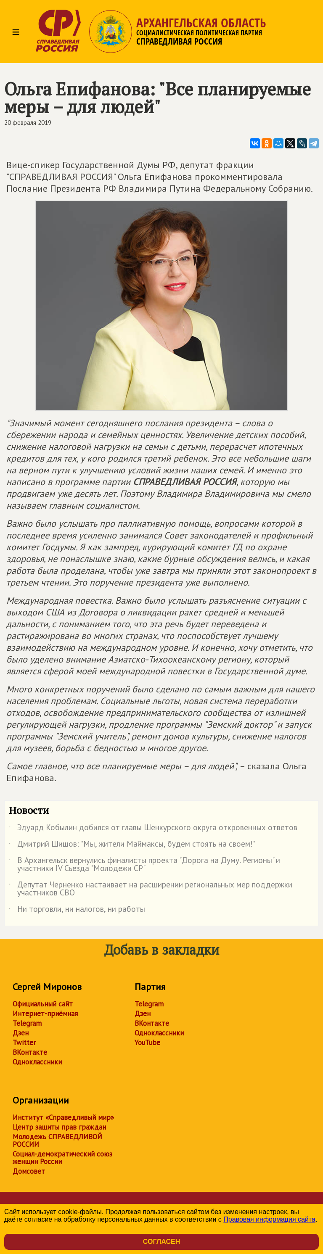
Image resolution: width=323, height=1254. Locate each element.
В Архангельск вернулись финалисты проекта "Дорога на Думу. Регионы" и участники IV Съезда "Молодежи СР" (144, 864)
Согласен (161, 1241)
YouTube (147, 1042)
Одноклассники (37, 1062)
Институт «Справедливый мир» (63, 1117)
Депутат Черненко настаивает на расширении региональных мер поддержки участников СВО (150, 889)
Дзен (21, 1033)
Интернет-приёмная (45, 1013)
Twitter (24, 1042)
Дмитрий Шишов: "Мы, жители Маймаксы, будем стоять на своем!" (132, 845)
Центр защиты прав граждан (59, 1127)
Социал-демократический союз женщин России (62, 1157)
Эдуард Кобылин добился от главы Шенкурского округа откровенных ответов (153, 829)
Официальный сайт (43, 1004)
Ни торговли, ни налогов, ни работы (77, 910)
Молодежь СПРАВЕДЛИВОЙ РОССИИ (57, 1140)
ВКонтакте (30, 1052)
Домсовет (29, 1171)
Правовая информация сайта (269, 1219)
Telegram (27, 1023)
